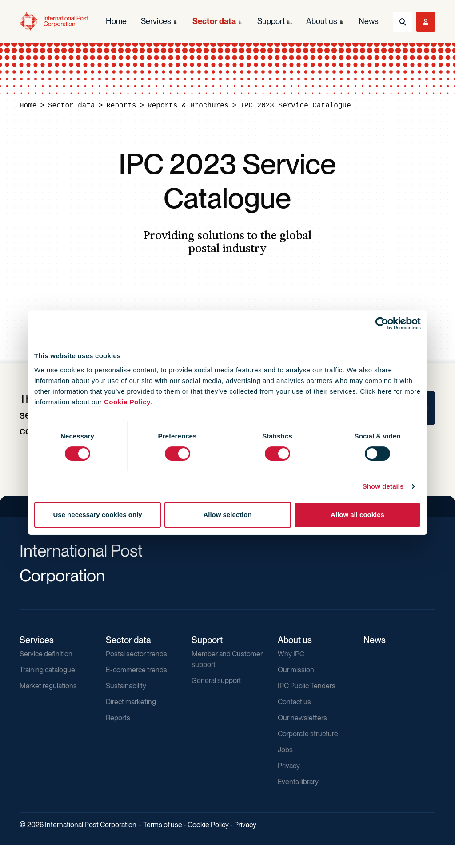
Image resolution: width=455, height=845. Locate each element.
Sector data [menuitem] (214, 21)
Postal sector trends (136, 654)
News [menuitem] (369, 21)
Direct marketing (131, 702)
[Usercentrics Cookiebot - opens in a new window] (382, 323)
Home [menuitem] (116, 21)
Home (28, 106)
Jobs (285, 750)
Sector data (71, 106)
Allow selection (227, 514)
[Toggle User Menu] (425, 22)
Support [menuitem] (271, 21)
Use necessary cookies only (97, 514)
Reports (121, 106)
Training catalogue (47, 670)
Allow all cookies (357, 514)
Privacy (289, 766)
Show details (383, 486)
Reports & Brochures (188, 106)
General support (216, 680)
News (374, 640)
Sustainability (126, 686)
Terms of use (162, 825)
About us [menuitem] (321, 21)
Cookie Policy (127, 402)
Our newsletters (302, 718)
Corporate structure (308, 734)
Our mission (296, 670)
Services (37, 640)
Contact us (294, 702)
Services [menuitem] (156, 21)
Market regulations (48, 686)
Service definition (46, 654)
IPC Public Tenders (306, 686)
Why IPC (291, 654)
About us (295, 640)
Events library (298, 782)
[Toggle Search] (402, 22)
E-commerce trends (136, 670)
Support (207, 640)
